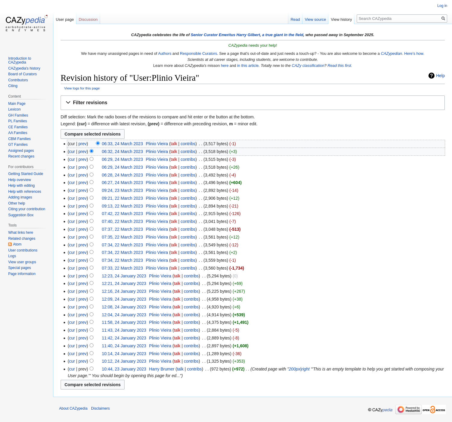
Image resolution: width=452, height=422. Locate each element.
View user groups (22, 262)
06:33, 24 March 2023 (122, 143)
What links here (20, 232)
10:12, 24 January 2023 (124, 361)
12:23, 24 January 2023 (124, 276)
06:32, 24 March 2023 (122, 151)
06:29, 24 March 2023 (122, 159)
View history (341, 19)
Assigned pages (21, 150)
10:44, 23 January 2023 (124, 369)
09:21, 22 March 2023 (122, 198)
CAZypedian (391, 53)
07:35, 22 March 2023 (122, 237)
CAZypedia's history (24, 68)
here (225, 65)
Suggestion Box (20, 215)
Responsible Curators (198, 53)
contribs (188, 143)
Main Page (16, 104)
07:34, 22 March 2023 (122, 244)
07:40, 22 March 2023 (122, 221)
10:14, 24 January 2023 (124, 353)
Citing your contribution (26, 209)
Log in (442, 6)
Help (440, 75)
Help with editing (21, 185)
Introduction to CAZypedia (19, 60)
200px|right (299, 369)
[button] (253, 103)
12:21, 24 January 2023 (124, 283)
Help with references (24, 191)
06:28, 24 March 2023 (122, 175)
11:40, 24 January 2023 (124, 345)
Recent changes (21, 156)
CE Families (18, 127)
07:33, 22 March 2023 (122, 268)
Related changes (21, 238)
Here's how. (414, 53)
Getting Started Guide (25, 174)
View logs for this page (82, 88)
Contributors (18, 80)
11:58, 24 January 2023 (124, 322)
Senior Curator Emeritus (213, 35)
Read (295, 19)
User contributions (22, 250)
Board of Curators (22, 74)
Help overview (19, 180)
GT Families (17, 144)
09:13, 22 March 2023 (122, 206)
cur (72, 151)
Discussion (88, 19)
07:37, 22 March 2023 (122, 229)
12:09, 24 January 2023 (124, 299)
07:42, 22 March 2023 (122, 213)
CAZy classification (308, 65)
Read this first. (339, 65)
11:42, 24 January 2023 (124, 338)
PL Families (17, 121)
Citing (12, 86)
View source (315, 19)
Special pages (19, 268)
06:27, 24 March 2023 (122, 182)
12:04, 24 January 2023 (124, 314)
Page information (22, 274)
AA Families (17, 133)
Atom (17, 244)
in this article (247, 65)
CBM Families (19, 139)
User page (65, 19)
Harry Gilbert (248, 35)
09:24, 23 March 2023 (122, 190)
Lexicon (14, 109)
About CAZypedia (73, 408)
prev (82, 143)
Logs (12, 256)
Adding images (20, 197)
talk (174, 143)
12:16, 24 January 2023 (124, 291)
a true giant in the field (282, 35)
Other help (16, 203)
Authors (164, 53)
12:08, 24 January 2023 (124, 307)
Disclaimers (100, 408)
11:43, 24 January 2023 (124, 330)
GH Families (18, 115)
